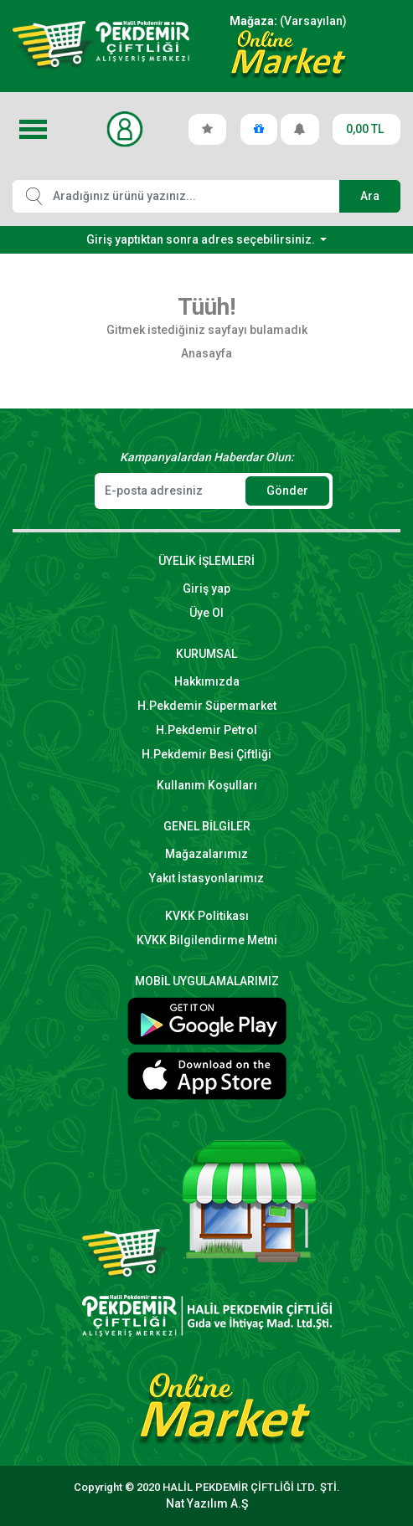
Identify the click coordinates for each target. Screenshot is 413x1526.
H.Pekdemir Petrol (206, 730)
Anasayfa (206, 353)
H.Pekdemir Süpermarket (206, 705)
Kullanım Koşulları (207, 785)
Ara (369, 196)
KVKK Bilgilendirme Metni (207, 940)
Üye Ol (206, 612)
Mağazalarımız (206, 854)
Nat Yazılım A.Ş (207, 1503)
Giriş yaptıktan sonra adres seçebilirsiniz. (201, 239)
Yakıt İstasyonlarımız (206, 878)
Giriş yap (206, 588)
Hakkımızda (207, 681)
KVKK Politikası (207, 915)
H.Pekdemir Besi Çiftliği (206, 754)
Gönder (287, 490)
